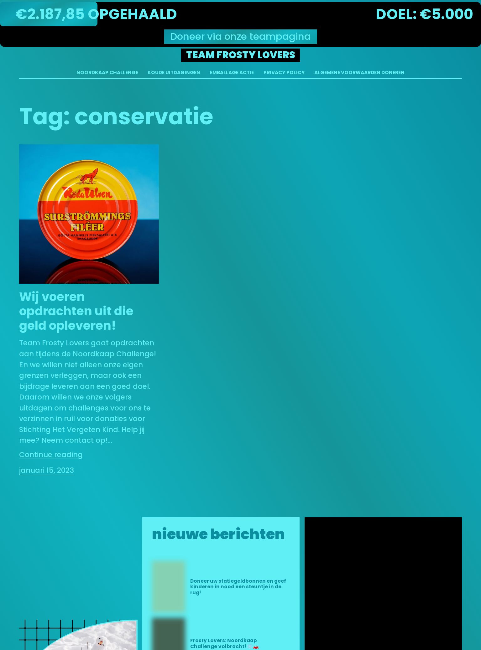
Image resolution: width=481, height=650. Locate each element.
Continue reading (51, 455)
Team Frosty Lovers (240, 55)
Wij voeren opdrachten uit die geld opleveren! (76, 311)
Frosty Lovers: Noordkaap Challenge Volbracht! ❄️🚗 (224, 643)
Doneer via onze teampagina (240, 36)
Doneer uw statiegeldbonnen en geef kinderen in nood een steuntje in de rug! (238, 587)
